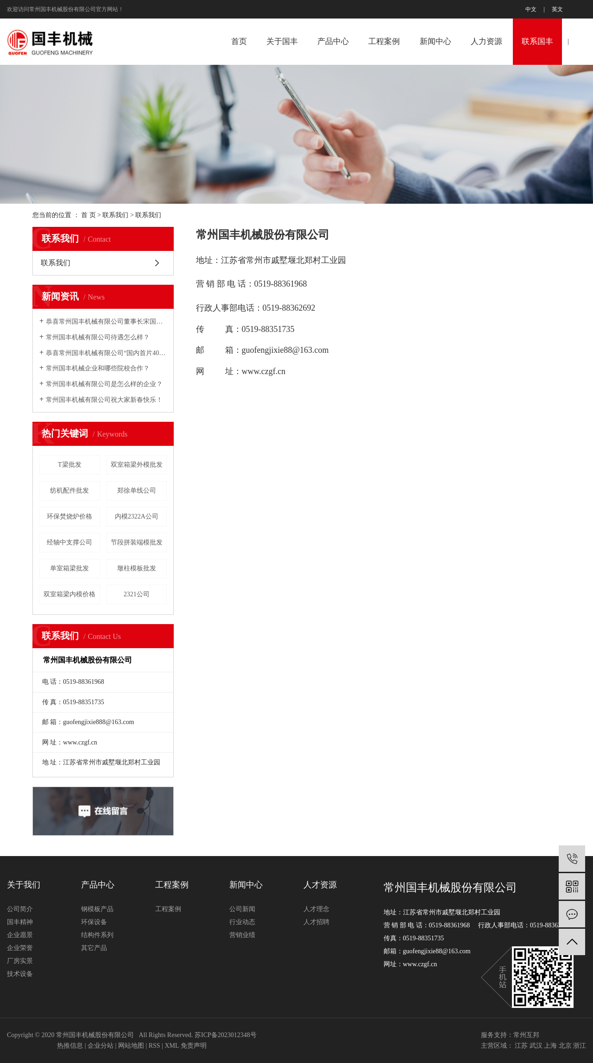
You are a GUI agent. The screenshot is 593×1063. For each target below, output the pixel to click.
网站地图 (131, 1045)
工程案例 (384, 41)
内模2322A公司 (136, 516)
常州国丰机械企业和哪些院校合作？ (98, 368)
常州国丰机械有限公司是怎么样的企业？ (104, 384)
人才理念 (316, 909)
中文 (530, 9)
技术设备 (20, 973)
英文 (557, 9)
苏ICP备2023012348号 (226, 1035)
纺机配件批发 (69, 490)
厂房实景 (20, 960)
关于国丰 (282, 41)
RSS (154, 1045)
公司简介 (20, 909)
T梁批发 (70, 464)
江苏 (521, 1045)
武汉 (536, 1045)
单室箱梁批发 (69, 568)
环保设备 (94, 922)
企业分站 (101, 1045)
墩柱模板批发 (136, 568)
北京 (565, 1045)
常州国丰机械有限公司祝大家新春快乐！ (104, 399)
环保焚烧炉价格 (69, 516)
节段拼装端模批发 (137, 542)
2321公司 (137, 594)
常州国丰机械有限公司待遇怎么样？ (98, 337)
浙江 (579, 1045)
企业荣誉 (20, 947)
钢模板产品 (97, 909)
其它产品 (94, 947)
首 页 (88, 215)
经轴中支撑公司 (69, 542)
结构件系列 (97, 935)
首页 (239, 41)
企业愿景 (20, 935)
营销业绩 (242, 935)
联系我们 (115, 215)
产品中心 (333, 41)
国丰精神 (20, 922)
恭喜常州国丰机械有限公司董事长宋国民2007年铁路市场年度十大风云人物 (106, 321)
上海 (550, 1045)
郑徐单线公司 (136, 490)
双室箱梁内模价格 (69, 594)
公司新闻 (242, 909)
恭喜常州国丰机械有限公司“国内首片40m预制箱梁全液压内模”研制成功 (106, 353)
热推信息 (70, 1045)
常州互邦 (526, 1035)
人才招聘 (316, 922)
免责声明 (194, 1045)
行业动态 (242, 922)
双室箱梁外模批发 (137, 464)
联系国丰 (537, 41)
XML (171, 1045)
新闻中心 (435, 41)
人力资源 (486, 41)
